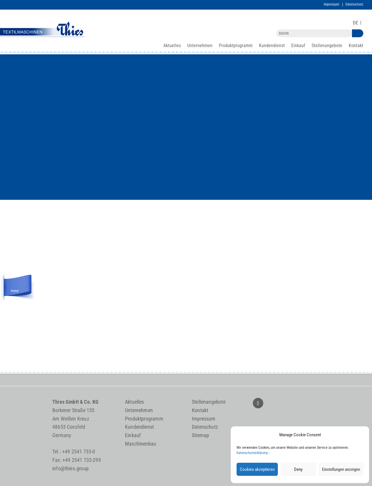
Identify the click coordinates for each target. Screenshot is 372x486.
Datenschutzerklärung (252, 453)
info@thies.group (70, 468)
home (15, 290)
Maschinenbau (140, 444)
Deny (298, 469)
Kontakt (356, 46)
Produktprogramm (236, 46)
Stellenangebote (327, 46)
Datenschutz (354, 4)
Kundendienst (272, 46)
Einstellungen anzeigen (341, 469)
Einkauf (298, 46)
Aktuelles (172, 46)
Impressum (331, 4)
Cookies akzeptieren (257, 469)
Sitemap (200, 435)
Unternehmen (199, 46)
